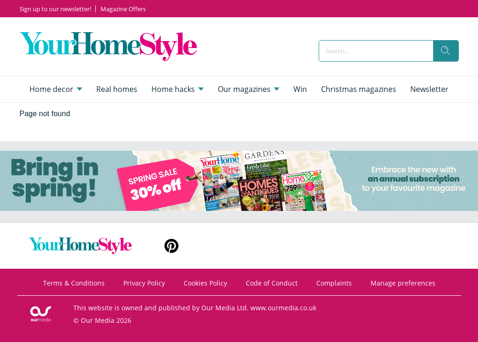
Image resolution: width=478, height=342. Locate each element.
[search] (445, 51)
